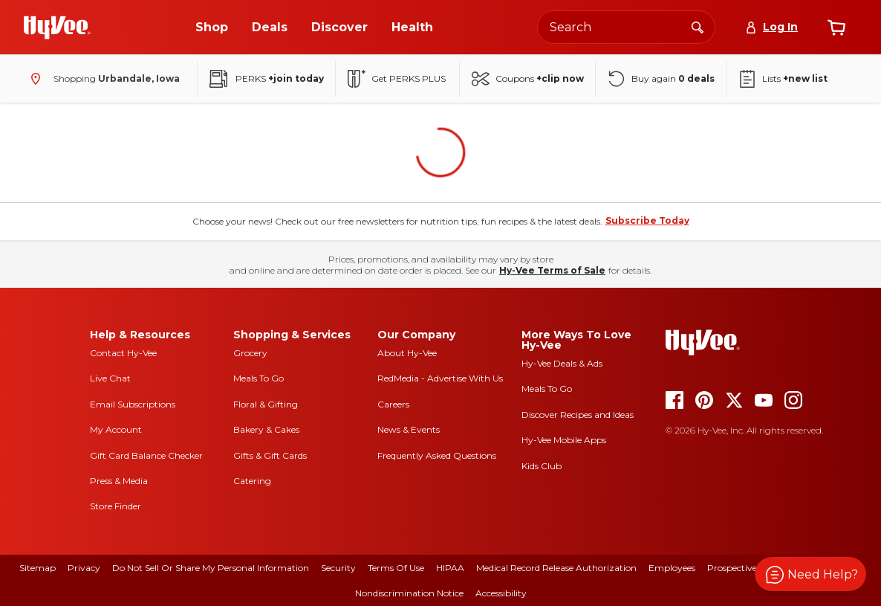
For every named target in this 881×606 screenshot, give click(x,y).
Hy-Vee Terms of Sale (552, 270)
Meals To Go (258, 378)
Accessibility (501, 593)
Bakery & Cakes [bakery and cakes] (266, 429)
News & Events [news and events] (408, 429)
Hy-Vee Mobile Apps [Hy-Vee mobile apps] (563, 439)
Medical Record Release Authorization (556, 567)
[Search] (697, 27)
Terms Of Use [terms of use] (396, 567)
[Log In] (771, 27)
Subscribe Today (647, 220)
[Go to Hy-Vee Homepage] (57, 27)
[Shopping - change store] (102, 79)
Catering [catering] (252, 480)
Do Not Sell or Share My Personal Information (210, 567)
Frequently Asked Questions (436, 455)
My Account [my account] (116, 429)
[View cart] (836, 27)
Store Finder (115, 506)
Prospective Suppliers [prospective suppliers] (753, 567)
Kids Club (541, 465)
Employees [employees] (671, 567)
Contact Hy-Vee (123, 352)
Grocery (250, 352)
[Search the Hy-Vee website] (626, 27)
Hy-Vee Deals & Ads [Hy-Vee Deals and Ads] (561, 363)
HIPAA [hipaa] (450, 567)
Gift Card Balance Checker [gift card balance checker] (146, 455)
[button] (810, 574)
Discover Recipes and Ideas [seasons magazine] (577, 414)
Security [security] (338, 567)
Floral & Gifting (265, 404)
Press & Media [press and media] (119, 480)
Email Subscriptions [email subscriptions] (132, 404)
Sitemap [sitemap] (37, 567)
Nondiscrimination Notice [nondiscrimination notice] (409, 593)
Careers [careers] (393, 404)
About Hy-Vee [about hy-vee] (407, 352)
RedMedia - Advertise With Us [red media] (440, 378)
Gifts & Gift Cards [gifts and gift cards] (270, 455)
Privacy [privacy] (84, 567)
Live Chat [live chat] (110, 378)
